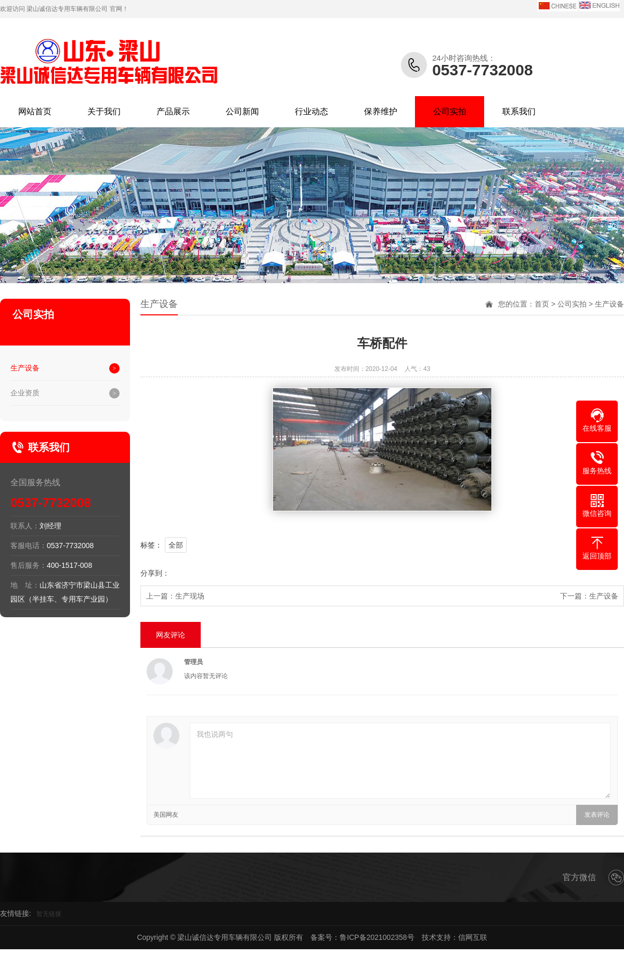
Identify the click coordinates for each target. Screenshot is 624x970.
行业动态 (311, 111)
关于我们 (104, 111)
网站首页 (34, 111)
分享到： (155, 573)
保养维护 (380, 111)
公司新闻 (242, 111)
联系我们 (519, 111)
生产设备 (25, 368)
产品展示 (173, 111)
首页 (542, 304)
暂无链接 (48, 914)
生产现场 (189, 596)
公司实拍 (449, 111)
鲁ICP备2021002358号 (377, 937)
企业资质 (25, 393)
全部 (175, 545)
